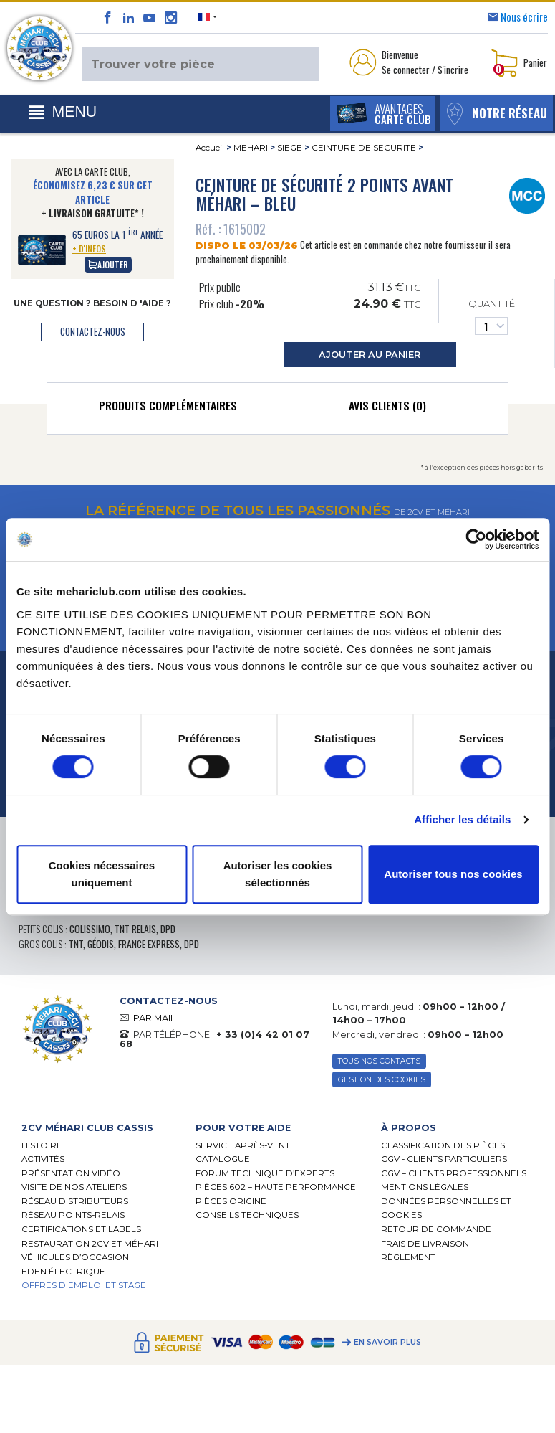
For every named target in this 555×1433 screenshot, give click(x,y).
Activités (42, 1160)
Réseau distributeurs (74, 1202)
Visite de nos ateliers (74, 1188)
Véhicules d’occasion (75, 1258)
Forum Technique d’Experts (265, 1174)
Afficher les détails (462, 819)
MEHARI (250, 148)
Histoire (41, 1145)
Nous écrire (524, 16)
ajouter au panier (369, 354)
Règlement (408, 1258)
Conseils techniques (247, 1216)
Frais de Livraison (425, 1244)
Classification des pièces (443, 1145)
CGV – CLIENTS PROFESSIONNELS (453, 1174)
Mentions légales (424, 1188)
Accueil (210, 148)
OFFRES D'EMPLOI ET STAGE (83, 1286)
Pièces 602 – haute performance (276, 1188)
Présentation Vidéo (70, 1174)
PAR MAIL (154, 1018)
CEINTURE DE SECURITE (364, 148)
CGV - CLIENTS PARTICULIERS (444, 1160)
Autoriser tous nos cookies (453, 874)
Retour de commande (436, 1230)
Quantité (491, 316)
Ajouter (107, 264)
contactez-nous (92, 332)
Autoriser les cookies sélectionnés (277, 874)
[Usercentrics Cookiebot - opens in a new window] (476, 539)
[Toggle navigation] (63, 112)
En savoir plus (387, 1343)
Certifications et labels (81, 1230)
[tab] (168, 409)
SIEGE (289, 148)
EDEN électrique (63, 1272)
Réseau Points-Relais (73, 1216)
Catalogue (223, 1160)
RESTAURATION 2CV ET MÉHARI (89, 1244)
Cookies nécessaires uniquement (102, 874)
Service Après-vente (246, 1145)
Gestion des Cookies (382, 1079)
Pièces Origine (231, 1202)
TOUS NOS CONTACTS (380, 1061)
